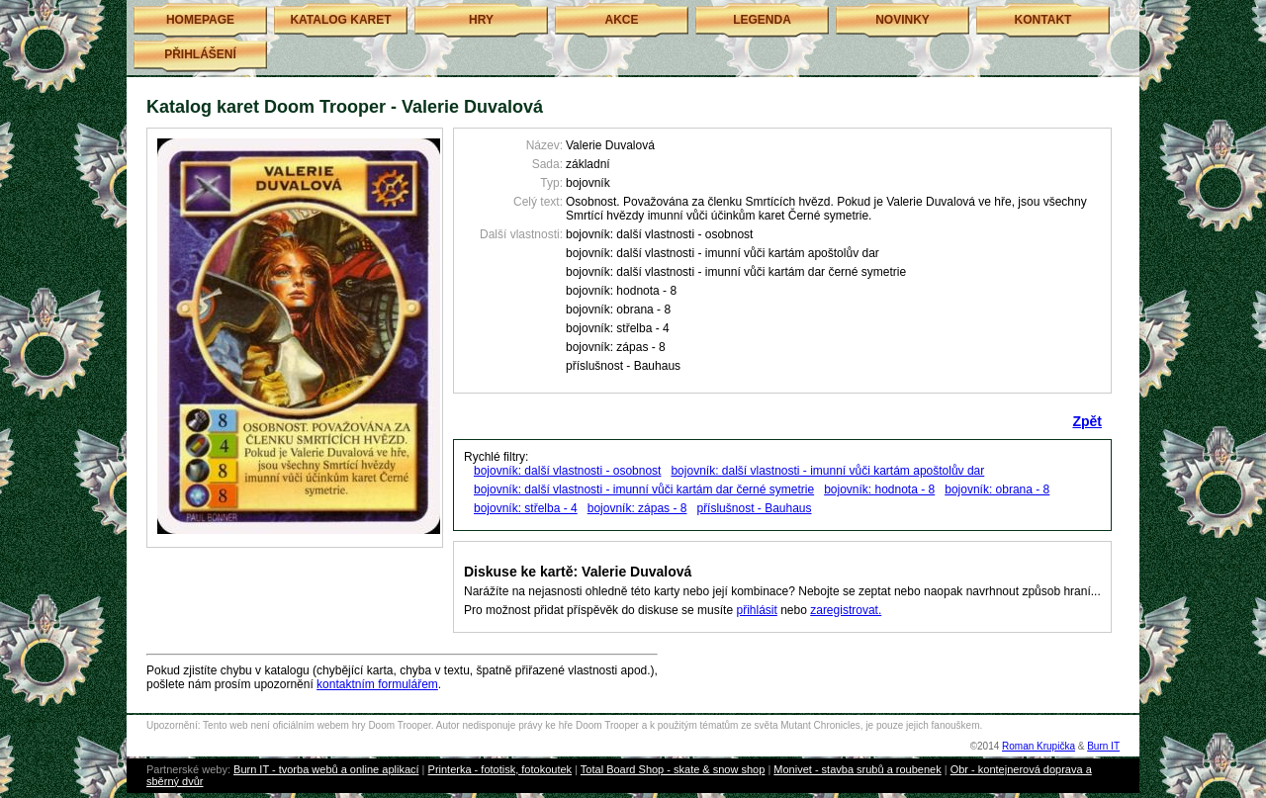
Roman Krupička (1038, 746)
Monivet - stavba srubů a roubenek (857, 769)
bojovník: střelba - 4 (526, 508)
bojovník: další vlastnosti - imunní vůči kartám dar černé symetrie (644, 489)
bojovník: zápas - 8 (637, 508)
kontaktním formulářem (377, 684)
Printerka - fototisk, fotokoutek (500, 769)
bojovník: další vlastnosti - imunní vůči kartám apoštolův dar (827, 471)
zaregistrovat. (845, 610)
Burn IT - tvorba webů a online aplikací (326, 769)
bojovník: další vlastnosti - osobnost (567, 471)
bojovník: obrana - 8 (997, 489)
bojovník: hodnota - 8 (879, 489)
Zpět (1087, 421)
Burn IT (1103, 746)
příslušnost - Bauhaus (753, 508)
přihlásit (756, 610)
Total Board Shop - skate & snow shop (673, 769)
